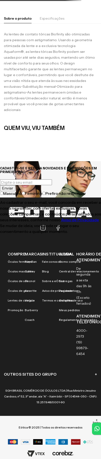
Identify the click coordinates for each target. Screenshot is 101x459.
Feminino (32, 193)
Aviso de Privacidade (80, 219)
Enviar (7, 188)
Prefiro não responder (64, 193)
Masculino (11, 193)
